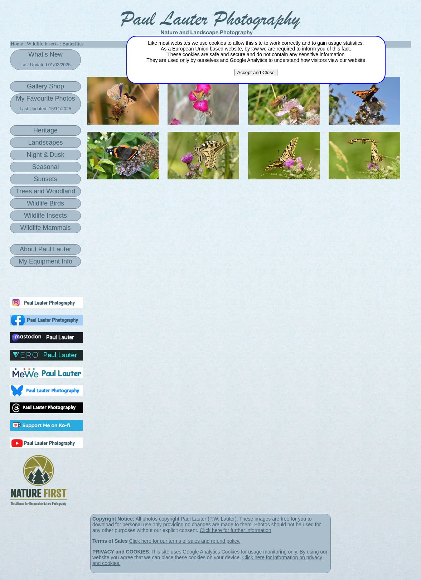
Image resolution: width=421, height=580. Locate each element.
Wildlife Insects (42, 44)
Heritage (45, 130)
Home (17, 44)
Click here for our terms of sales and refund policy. (184, 541)
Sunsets (45, 179)
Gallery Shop (45, 86)
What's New (45, 59)
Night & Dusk (45, 154)
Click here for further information (235, 530)
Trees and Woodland (45, 191)
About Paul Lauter (45, 249)
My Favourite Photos (45, 103)
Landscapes (45, 142)
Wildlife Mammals (45, 227)
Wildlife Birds (45, 203)
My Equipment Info (45, 261)
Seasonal (45, 166)
